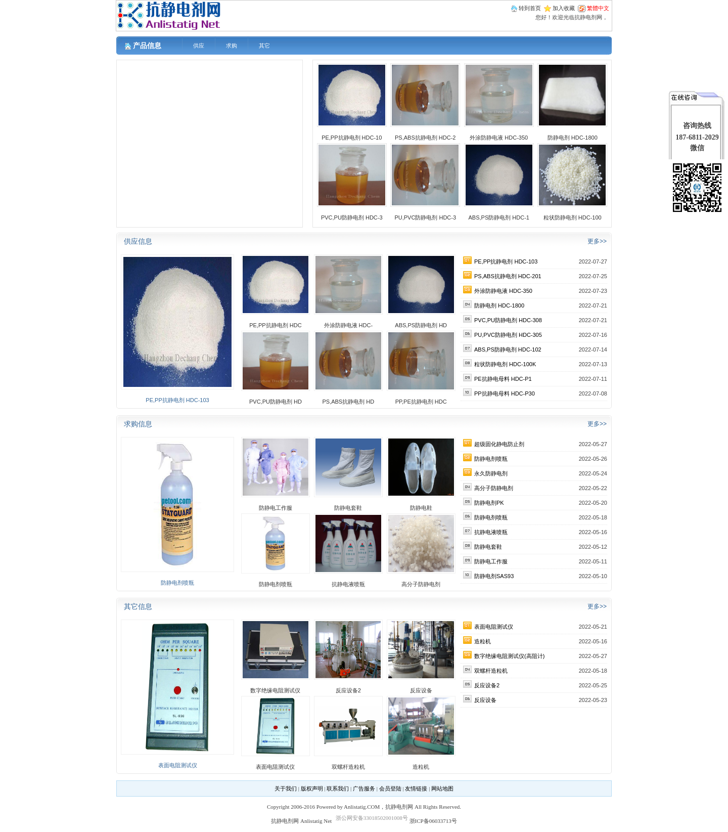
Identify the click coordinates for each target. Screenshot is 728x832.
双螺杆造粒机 (348, 767)
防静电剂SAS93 (494, 576)
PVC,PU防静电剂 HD (275, 402)
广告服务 (364, 788)
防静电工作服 (275, 508)
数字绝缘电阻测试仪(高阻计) (509, 656)
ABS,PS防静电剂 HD (421, 325)
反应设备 (421, 690)
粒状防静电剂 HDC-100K (505, 364)
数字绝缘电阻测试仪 (275, 690)
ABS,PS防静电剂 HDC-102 (507, 349)
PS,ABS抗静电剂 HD (348, 402)
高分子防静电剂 (420, 584)
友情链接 (416, 788)
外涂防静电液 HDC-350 (499, 138)
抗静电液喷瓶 (348, 584)
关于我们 (286, 788)
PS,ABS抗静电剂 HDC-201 (507, 276)
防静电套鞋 (348, 508)
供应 (198, 45)
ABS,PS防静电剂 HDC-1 (499, 217)
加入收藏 (564, 8)
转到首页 (530, 8)
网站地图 (442, 788)
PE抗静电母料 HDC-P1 (503, 379)
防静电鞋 (421, 508)
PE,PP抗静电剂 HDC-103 (177, 400)
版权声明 (312, 788)
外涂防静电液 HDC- (348, 325)
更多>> (597, 241)
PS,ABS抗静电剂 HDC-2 (425, 138)
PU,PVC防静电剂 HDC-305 (508, 335)
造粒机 (421, 767)
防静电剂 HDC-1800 (573, 138)
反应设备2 (348, 690)
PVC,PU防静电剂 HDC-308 (508, 320)
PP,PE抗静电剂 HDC (421, 402)
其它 (264, 45)
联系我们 (338, 788)
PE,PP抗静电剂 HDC (275, 325)
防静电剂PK (489, 503)
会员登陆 (390, 788)
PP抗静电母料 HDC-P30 (504, 393)
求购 (231, 45)
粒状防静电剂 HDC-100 (572, 217)
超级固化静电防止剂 (499, 444)
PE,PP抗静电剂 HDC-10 (352, 138)
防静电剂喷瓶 (177, 583)
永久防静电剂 (491, 473)
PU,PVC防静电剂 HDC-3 (425, 217)
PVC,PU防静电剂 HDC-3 (352, 217)
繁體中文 (598, 8)
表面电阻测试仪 (177, 765)
